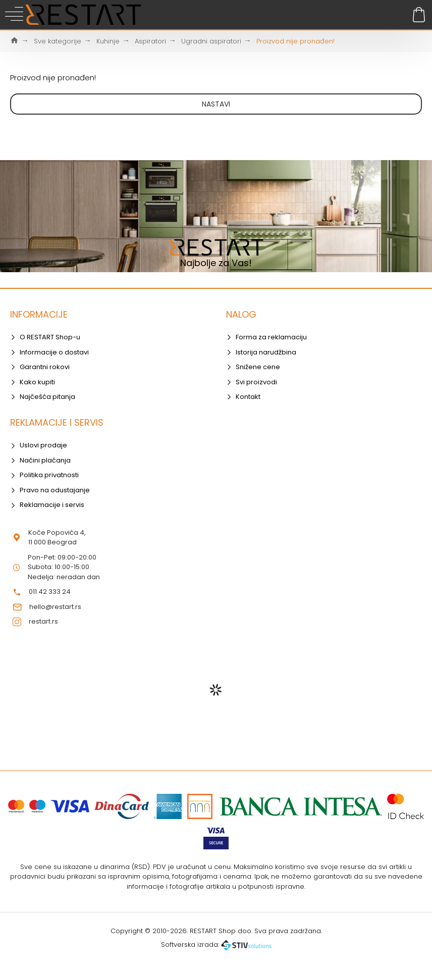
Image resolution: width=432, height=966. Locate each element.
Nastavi (216, 104)
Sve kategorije (57, 41)
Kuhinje (108, 41)
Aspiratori (150, 41)
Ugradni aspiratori (211, 41)
